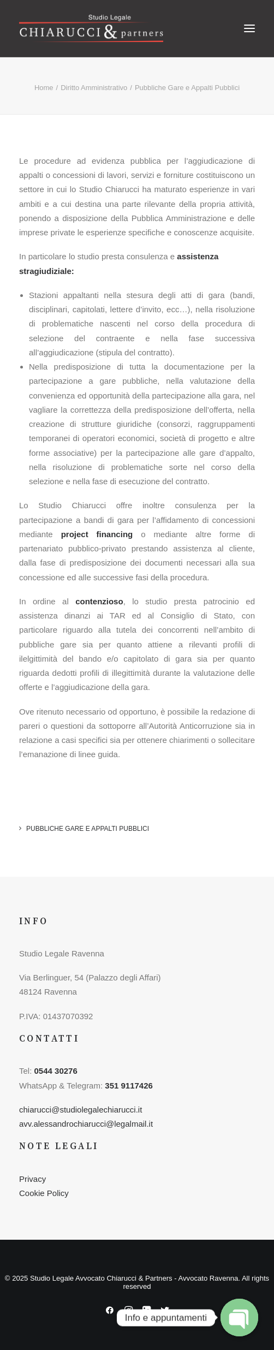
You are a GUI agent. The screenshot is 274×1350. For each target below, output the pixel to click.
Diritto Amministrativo (94, 88)
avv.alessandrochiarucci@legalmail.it (86, 1123)
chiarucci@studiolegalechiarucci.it (80, 1109)
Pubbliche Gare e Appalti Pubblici (87, 828)
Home (43, 88)
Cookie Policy (44, 1193)
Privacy (32, 1179)
